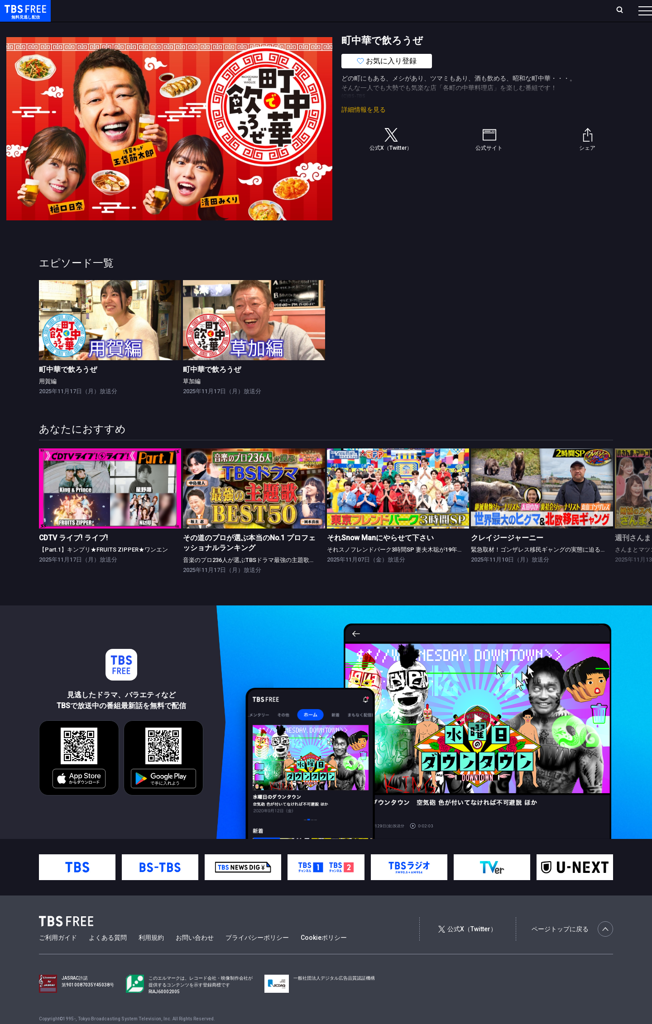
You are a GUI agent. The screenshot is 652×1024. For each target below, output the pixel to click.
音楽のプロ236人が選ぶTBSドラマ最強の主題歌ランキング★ (264, 578)
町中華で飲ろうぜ (68, 387)
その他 (359, 28)
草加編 (192, 399)
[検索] (560, 10)
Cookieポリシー (324, 955)
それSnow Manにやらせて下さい (380, 556)
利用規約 (151, 955)
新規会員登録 (521, 10)
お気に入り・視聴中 (269, 10)
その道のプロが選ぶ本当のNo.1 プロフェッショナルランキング (249, 561)
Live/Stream (214, 10)
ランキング (171, 10)
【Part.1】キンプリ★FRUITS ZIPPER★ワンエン (103, 567)
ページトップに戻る (572, 947)
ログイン (475, 10)
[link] (110, 338)
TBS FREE (24, 16)
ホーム (102, 10)
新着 (98, 28)
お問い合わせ (195, 955)
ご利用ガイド (58, 955)
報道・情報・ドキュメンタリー (299, 28)
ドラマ (182, 28)
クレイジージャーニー (507, 556)
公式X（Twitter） (467, 947)
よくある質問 (108, 955)
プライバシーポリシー (257, 955)
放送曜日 (133, 10)
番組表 (623, 10)
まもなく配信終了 (139, 28)
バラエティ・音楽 (226, 28)
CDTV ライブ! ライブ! (73, 556)
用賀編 (48, 399)
